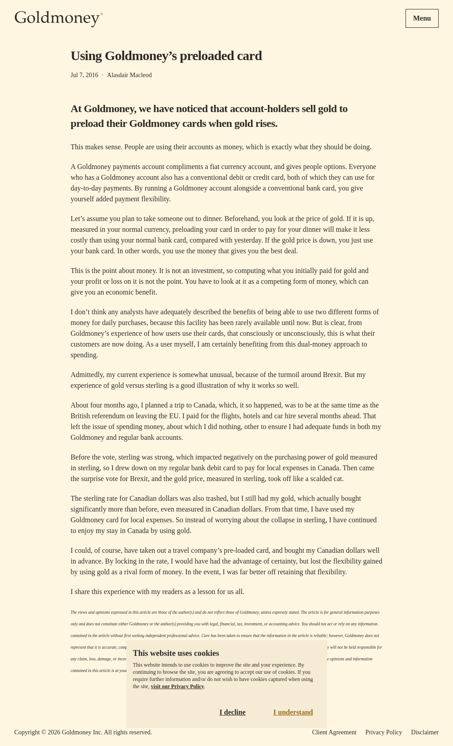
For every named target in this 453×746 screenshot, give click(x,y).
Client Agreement (334, 732)
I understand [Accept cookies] (293, 712)
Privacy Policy (384, 732)
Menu (422, 18)
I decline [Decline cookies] (233, 712)
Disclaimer (425, 732)
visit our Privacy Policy (177, 686)
